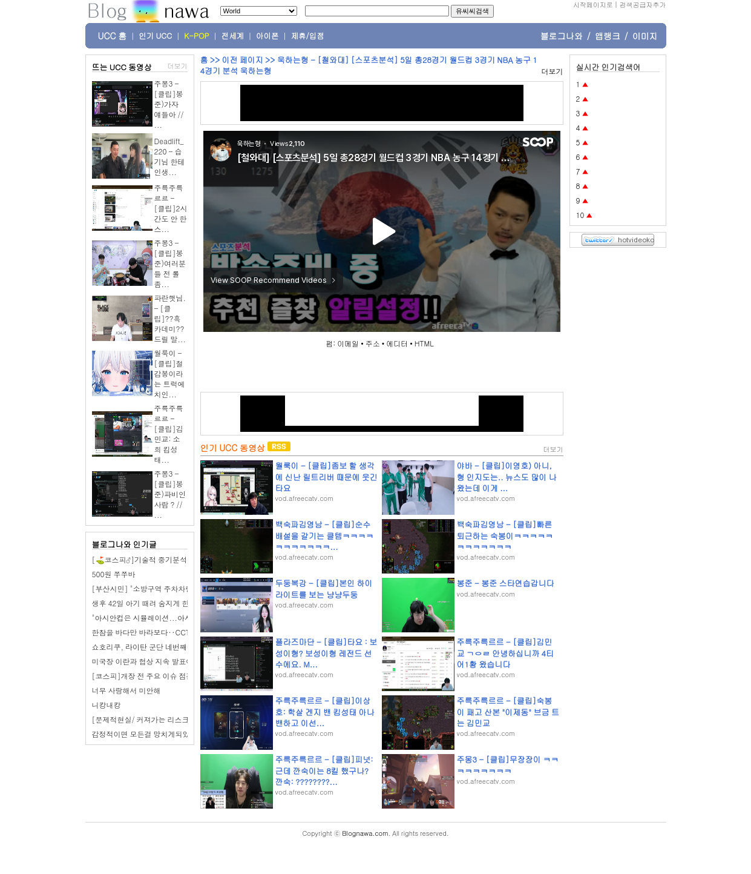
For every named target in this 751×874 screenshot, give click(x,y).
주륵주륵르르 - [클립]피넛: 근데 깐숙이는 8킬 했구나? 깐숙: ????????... (324, 770)
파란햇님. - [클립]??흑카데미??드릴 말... (170, 318)
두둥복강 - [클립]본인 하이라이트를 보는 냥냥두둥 (324, 588)
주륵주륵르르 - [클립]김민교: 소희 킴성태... (168, 434)
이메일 (348, 343)
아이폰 (267, 35)
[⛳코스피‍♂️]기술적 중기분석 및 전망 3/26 (161, 559)
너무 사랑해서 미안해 (126, 690)
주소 (373, 343)
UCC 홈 (112, 36)
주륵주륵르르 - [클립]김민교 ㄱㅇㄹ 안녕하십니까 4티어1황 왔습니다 (505, 652)
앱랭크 (607, 36)
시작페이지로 (593, 4)
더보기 (178, 65)
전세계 (232, 35)
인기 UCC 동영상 (232, 448)
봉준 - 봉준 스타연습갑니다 (505, 583)
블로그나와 (561, 36)
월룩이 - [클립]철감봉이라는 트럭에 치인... (169, 373)
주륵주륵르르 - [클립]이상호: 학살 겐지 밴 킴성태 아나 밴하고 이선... (325, 711)
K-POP (196, 35)
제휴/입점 (307, 35)
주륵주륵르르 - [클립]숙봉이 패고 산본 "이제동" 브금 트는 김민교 (508, 711)
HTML (424, 343)
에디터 (397, 343)
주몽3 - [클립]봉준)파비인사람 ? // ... (170, 494)
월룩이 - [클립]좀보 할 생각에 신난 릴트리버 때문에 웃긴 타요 (326, 476)
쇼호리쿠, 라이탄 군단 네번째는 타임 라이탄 (163, 646)
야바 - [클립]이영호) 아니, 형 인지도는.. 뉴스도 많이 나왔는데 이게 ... (507, 476)
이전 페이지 (242, 59)
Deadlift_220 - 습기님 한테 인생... (169, 156)
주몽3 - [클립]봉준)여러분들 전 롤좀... (170, 263)
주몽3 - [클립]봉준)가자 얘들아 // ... (169, 104)
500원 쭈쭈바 (114, 574)
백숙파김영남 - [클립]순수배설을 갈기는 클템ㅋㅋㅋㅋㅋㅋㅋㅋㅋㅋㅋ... (324, 535)
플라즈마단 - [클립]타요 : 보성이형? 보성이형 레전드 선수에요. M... (326, 652)
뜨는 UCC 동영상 (122, 67)
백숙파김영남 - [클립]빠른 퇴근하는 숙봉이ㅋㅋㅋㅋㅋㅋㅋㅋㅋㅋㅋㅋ (505, 535)
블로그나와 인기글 (124, 544)
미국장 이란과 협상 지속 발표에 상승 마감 (159, 661)
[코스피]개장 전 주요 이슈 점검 (143, 675)
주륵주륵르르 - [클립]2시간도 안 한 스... (171, 208)
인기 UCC (155, 35)
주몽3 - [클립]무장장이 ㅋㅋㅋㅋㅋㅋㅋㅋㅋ (508, 764)
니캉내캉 (106, 705)
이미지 (645, 36)
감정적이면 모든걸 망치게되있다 (144, 734)
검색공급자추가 (643, 4)
